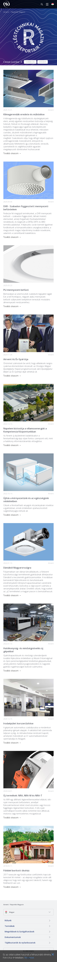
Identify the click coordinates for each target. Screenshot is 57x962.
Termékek (10, 926)
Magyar (9, 912)
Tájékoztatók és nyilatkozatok (20, 942)
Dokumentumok (13, 937)
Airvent (6, 12)
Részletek (29, 957)
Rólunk (8, 920)
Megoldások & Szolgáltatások (19, 931)
